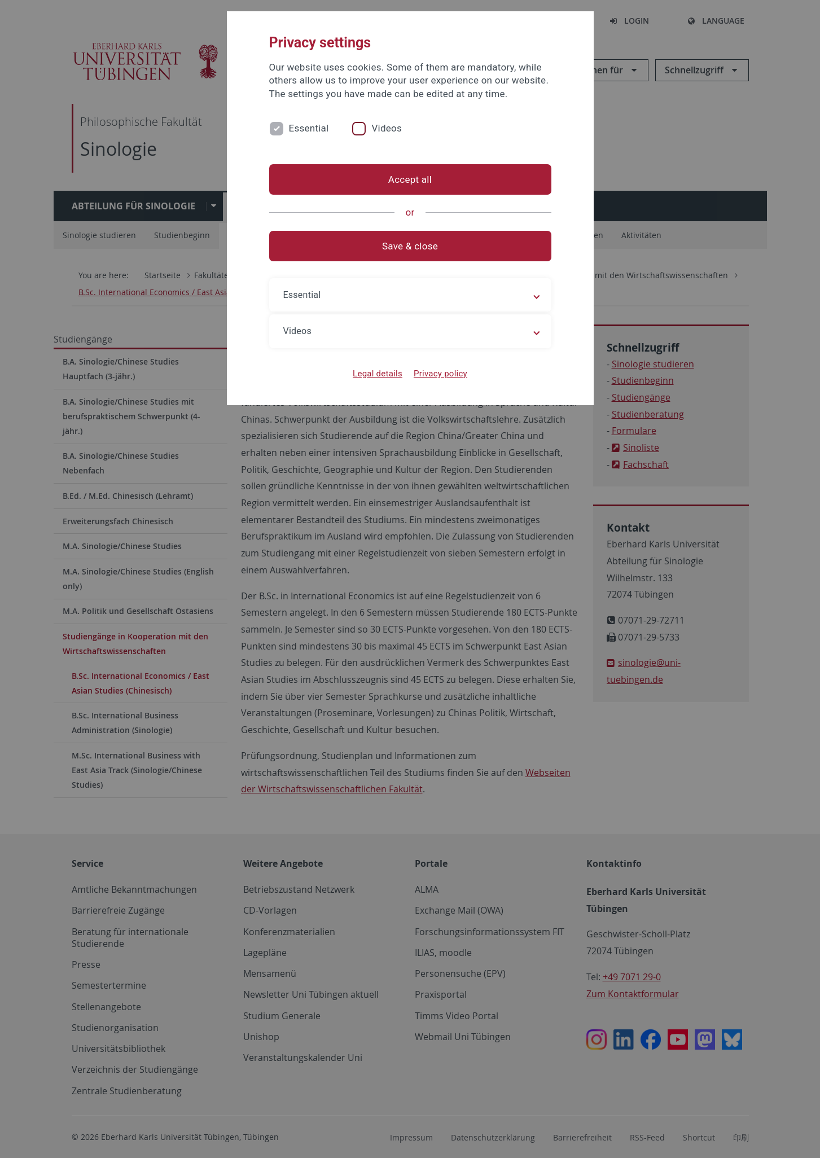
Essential (309, 128)
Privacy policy (440, 374)
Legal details (377, 374)
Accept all (410, 179)
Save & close (410, 246)
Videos (386, 128)
